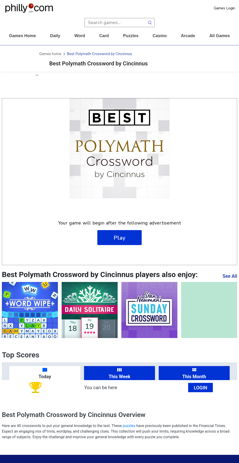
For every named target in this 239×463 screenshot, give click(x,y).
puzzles (130, 35)
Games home (22, 35)
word (79, 35)
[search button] (150, 22)
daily (55, 35)
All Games (219, 35)
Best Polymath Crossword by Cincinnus (99, 54)
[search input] (114, 22)
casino (160, 35)
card (104, 35)
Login (200, 388)
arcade (188, 35)
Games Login (224, 8)
